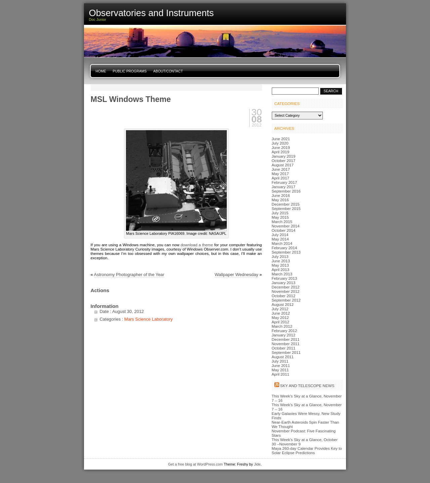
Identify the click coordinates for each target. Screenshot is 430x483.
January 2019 (284, 156)
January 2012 (284, 335)
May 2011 (280, 370)
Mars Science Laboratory (148, 319)
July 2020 (280, 143)
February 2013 (284, 278)
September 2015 (286, 208)
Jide (257, 464)
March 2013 (282, 274)
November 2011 (286, 343)
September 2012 (286, 300)
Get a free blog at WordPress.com (195, 464)
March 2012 (282, 326)
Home (101, 71)
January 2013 (284, 282)
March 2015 (282, 221)
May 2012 (280, 317)
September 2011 (286, 352)
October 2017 (284, 160)
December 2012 (286, 287)
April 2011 (281, 374)
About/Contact (168, 71)
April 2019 (281, 152)
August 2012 (283, 304)
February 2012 (284, 330)
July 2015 (280, 213)
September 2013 (286, 252)
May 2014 (280, 239)
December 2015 (286, 204)
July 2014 (280, 234)
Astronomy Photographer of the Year (129, 274)
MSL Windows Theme (131, 99)
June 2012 (281, 313)
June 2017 (281, 169)
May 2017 (280, 173)
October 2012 (284, 295)
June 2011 (281, 365)
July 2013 (280, 256)
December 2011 (286, 339)
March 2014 (282, 243)
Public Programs (130, 71)
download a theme (197, 245)
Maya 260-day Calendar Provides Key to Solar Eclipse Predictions (307, 450)
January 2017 (284, 186)
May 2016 (280, 200)
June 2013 (281, 261)
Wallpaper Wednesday (236, 274)
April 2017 (281, 178)
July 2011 (280, 361)
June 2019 (281, 147)
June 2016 (281, 195)
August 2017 (283, 165)
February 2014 (284, 248)
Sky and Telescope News (307, 385)
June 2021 (281, 139)
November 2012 (286, 291)
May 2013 (280, 265)
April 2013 (281, 269)
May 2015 (280, 217)
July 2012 (280, 309)
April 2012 (281, 322)
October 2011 (284, 348)
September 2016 (286, 191)
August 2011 (283, 357)
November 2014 (286, 226)
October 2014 (284, 230)
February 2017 (284, 182)
